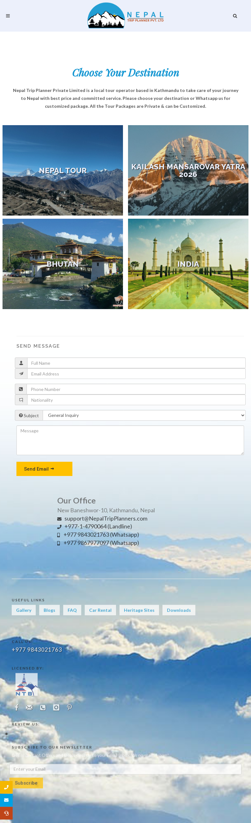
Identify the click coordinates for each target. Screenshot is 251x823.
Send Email (39, 468)
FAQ (72, 616)
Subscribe (26, 805)
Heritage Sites (139, 616)
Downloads (179, 616)
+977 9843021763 (37, 675)
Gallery (23, 616)
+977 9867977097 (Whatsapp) (98, 542)
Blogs (49, 616)
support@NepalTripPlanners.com (102, 518)
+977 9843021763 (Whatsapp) (98, 534)
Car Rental (100, 616)
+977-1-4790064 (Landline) (94, 526)
